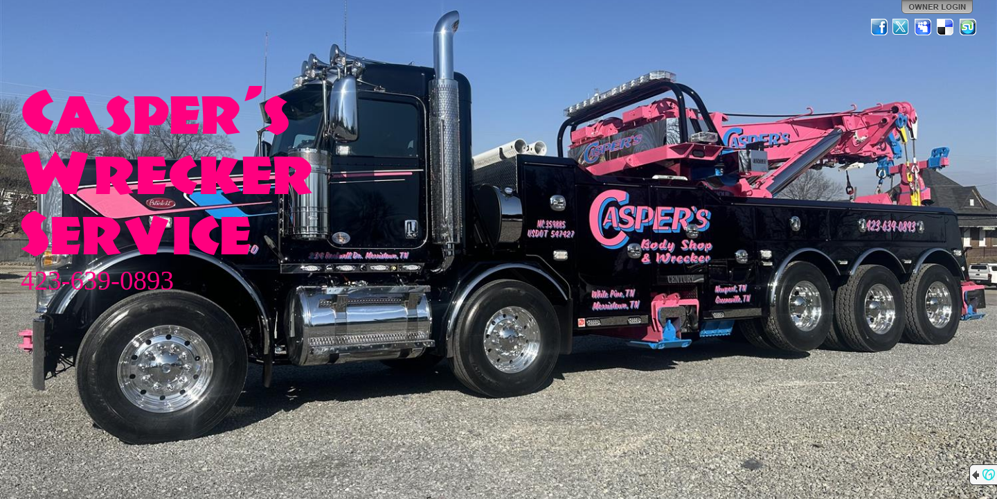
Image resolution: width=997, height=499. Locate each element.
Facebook (879, 27)
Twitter (901, 27)
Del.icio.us (945, 27)
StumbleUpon (968, 27)
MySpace (923, 27)
